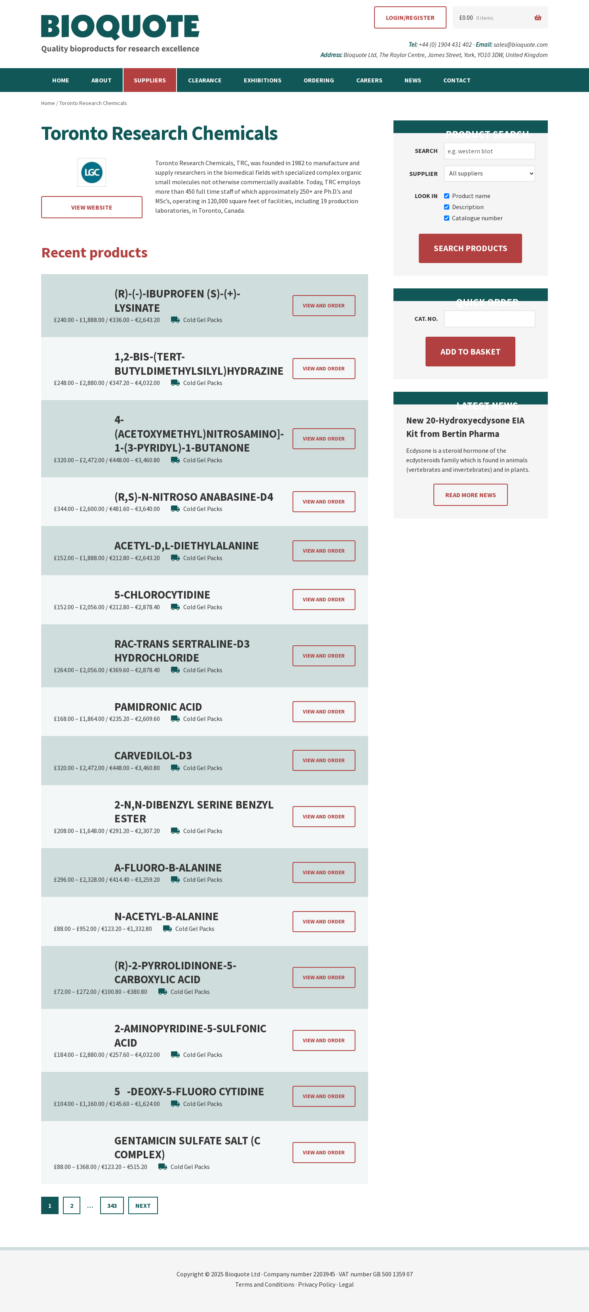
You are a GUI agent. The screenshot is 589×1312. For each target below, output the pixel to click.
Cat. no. (426, 318)
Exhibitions (262, 80)
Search (426, 150)
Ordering (319, 80)
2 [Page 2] (71, 1205)
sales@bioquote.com (521, 44)
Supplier (423, 173)
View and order (324, 305)
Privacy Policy (316, 1284)
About (101, 80)
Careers (369, 80)
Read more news (470, 495)
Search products (470, 248)
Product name (467, 196)
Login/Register (410, 17)
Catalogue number (473, 218)
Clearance (205, 80)
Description (464, 207)
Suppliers (150, 80)
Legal (346, 1284)
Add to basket (471, 351)
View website (91, 207)
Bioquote (120, 34)
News (413, 80)
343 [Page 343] (112, 1205)
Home (60, 80)
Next (143, 1205)
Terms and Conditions (264, 1284)
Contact (457, 80)
